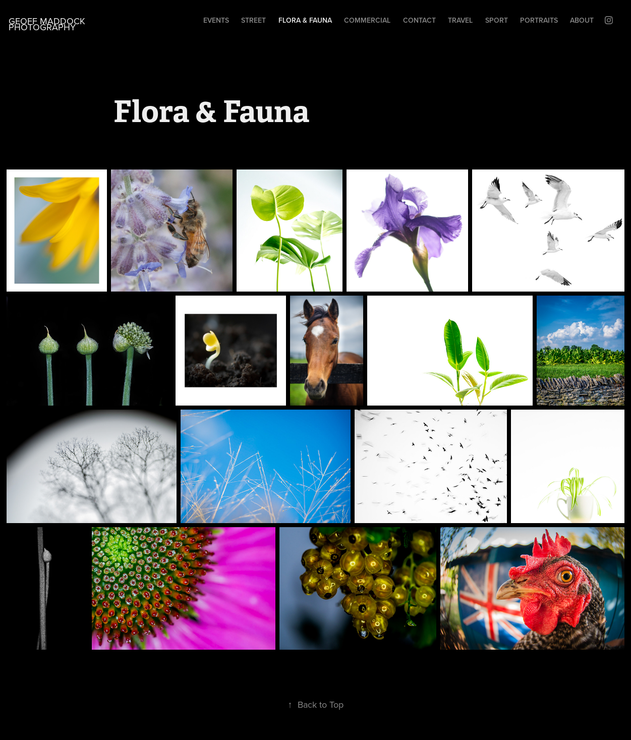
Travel (460, 20)
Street (253, 20)
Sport (496, 20)
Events (216, 20)
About (582, 20)
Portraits (539, 20)
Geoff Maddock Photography (48, 24)
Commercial (367, 20)
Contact (419, 20)
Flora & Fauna (305, 20)
